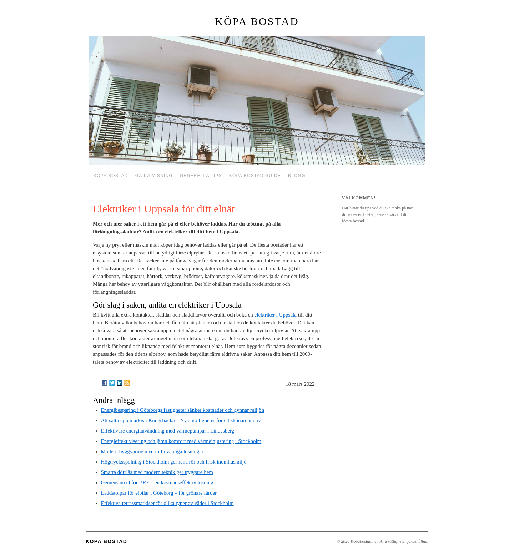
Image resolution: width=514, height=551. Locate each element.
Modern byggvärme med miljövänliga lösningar (152, 451)
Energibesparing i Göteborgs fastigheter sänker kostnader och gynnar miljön (182, 410)
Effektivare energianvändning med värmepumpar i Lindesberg (168, 431)
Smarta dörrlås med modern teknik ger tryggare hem (157, 472)
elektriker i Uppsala (276, 315)
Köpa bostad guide (255, 175)
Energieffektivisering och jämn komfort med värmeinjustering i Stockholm (181, 441)
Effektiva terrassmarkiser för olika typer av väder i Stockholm (167, 503)
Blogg (297, 175)
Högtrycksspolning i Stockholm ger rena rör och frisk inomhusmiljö (174, 462)
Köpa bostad (257, 21)
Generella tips (201, 175)
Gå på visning (154, 175)
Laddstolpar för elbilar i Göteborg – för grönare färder (159, 493)
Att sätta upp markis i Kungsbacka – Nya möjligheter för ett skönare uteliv (181, 420)
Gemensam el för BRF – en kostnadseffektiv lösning (157, 482)
